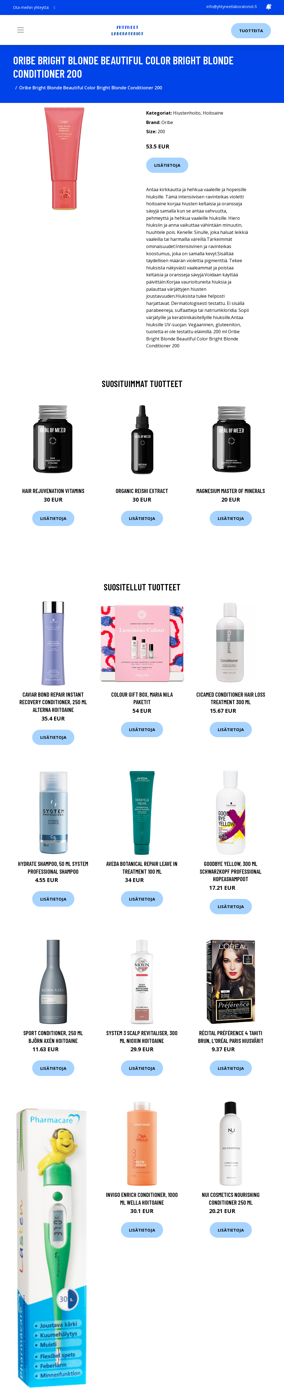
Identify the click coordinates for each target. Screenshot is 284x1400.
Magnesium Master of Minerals (230, 490)
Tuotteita (251, 30)
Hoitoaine (213, 113)
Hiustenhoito (187, 113)
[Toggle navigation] (20, 30)
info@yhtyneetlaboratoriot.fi (231, 6)
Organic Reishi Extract (142, 490)
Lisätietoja (167, 165)
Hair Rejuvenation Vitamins (53, 490)
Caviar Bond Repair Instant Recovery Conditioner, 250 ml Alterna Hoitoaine (53, 702)
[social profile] (54, 7)
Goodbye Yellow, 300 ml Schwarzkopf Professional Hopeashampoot (231, 871)
